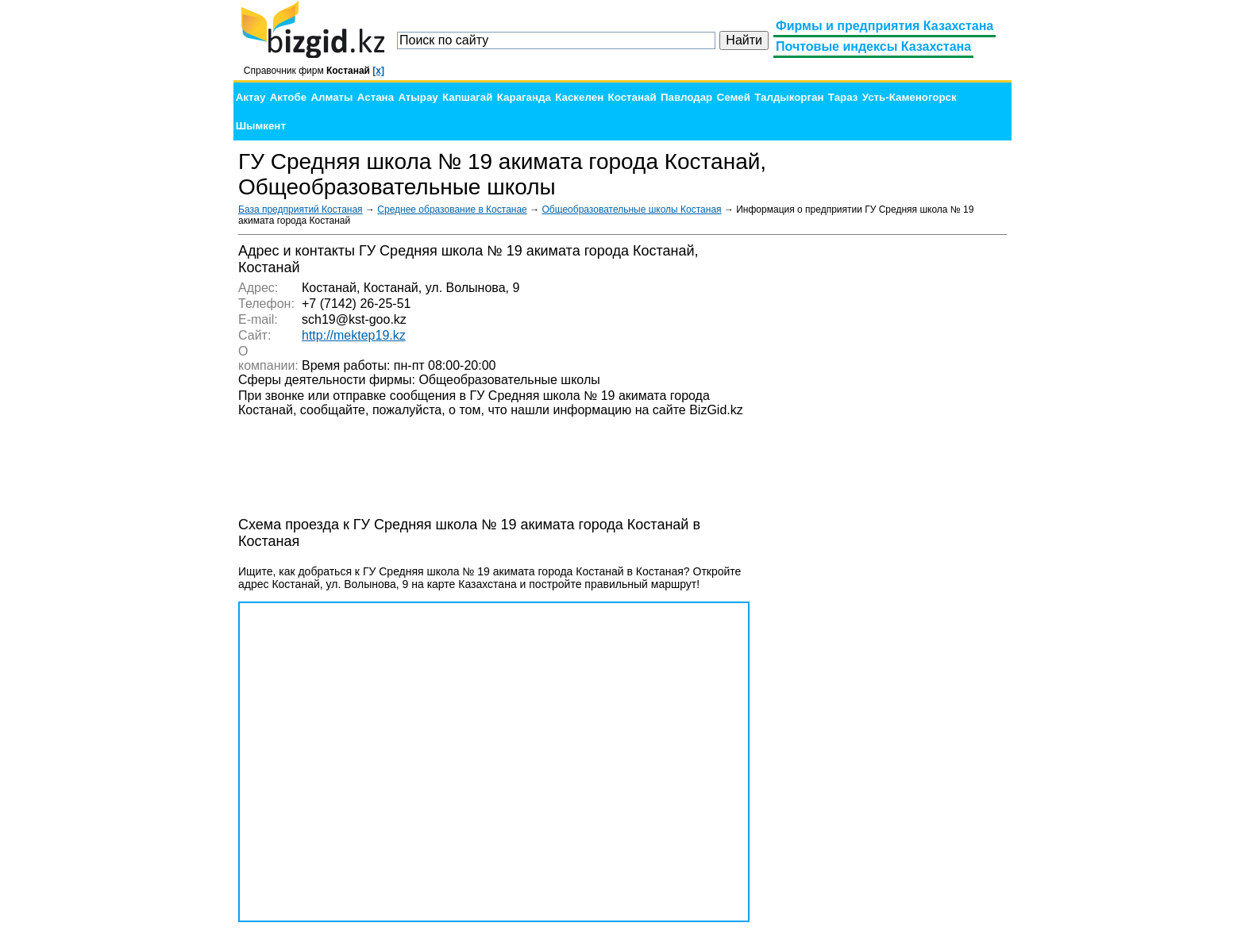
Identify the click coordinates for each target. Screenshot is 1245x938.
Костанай (632, 97)
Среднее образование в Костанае (452, 209)
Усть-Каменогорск (909, 97)
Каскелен (579, 97)
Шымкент (261, 126)
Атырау (417, 97)
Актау (251, 97)
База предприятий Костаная (300, 209)
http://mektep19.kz (354, 335)
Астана (375, 97)
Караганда (524, 97)
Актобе (288, 97)
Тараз (843, 97)
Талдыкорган (788, 97)
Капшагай (467, 97)
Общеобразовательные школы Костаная (631, 209)
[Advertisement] (888, 481)
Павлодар (686, 97)
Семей (733, 97)
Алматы (331, 97)
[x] (378, 70)
